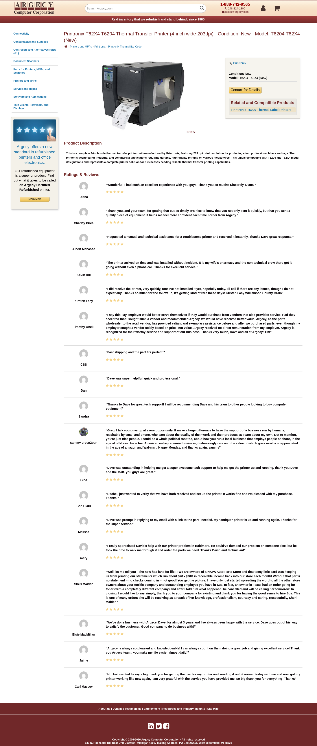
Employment (152, 708)
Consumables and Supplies (30, 41)
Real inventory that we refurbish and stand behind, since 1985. (158, 19)
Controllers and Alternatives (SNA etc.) (34, 51)
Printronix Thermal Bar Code (125, 46)
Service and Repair (25, 88)
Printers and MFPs (25, 80)
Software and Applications (29, 96)
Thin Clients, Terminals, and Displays (30, 106)
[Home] (66, 46)
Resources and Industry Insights (183, 708)
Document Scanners (26, 61)
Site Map (212, 708)
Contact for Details (245, 90)
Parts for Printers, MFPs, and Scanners (31, 71)
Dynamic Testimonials (126, 708)
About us (104, 708)
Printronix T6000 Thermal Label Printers (261, 110)
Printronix (100, 46)
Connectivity (21, 33)
